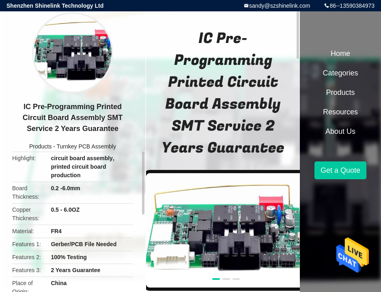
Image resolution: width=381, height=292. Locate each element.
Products (40, 146)
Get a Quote (340, 170)
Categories (340, 73)
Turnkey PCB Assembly (86, 146)
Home (340, 53)
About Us (340, 131)
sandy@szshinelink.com (279, 5)
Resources (340, 112)
